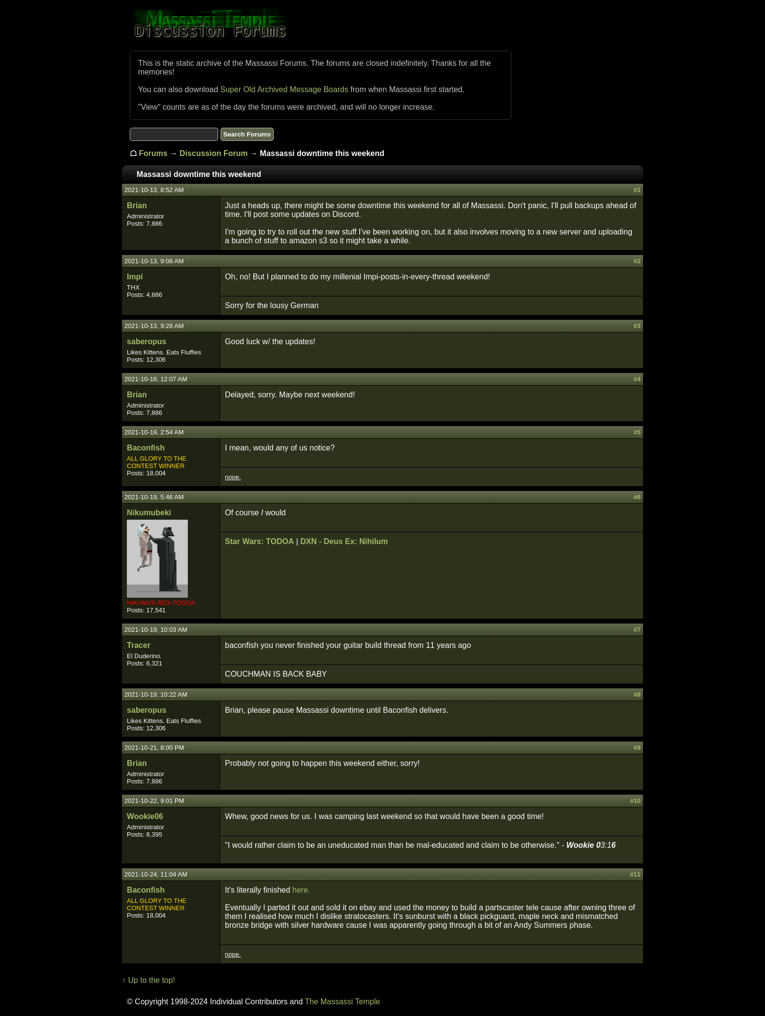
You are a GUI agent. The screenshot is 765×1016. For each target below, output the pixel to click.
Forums (153, 153)
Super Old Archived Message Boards (284, 89)
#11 (635, 874)
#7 (636, 629)
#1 (636, 190)
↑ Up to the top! (148, 980)
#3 (636, 326)
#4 (636, 379)
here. (301, 890)
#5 (636, 432)
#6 (636, 497)
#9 (636, 747)
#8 (636, 694)
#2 (636, 261)
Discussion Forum (214, 153)
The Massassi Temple (342, 1001)
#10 (635, 800)
